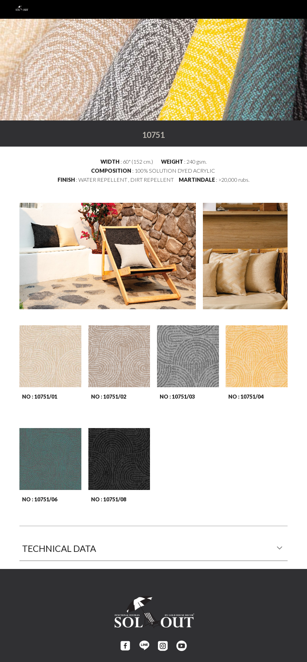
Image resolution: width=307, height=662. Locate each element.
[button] (280, 549)
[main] (153, 134)
